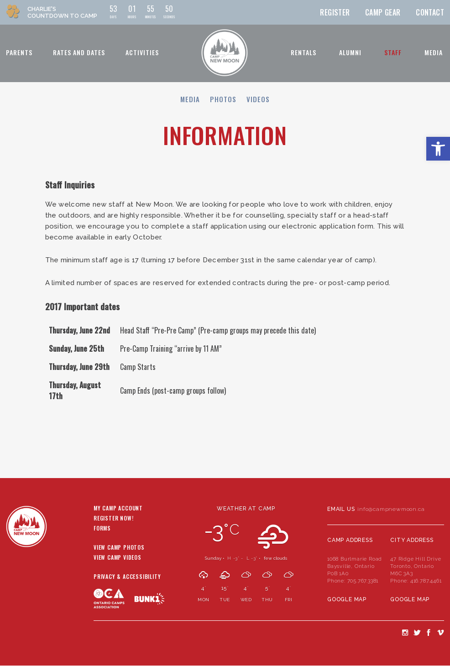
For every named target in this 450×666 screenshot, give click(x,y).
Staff (393, 52)
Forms (102, 529)
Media (433, 52)
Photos (223, 99)
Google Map (346, 599)
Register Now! (113, 518)
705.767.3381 (363, 581)
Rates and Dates (79, 52)
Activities (142, 52)
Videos (258, 99)
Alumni (350, 52)
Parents (19, 52)
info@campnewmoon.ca (390, 509)
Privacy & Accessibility (127, 577)
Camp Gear (383, 12)
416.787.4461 (426, 581)
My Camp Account (118, 508)
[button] (438, 149)
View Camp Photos (119, 548)
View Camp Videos (117, 558)
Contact (430, 12)
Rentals (303, 52)
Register (335, 12)
